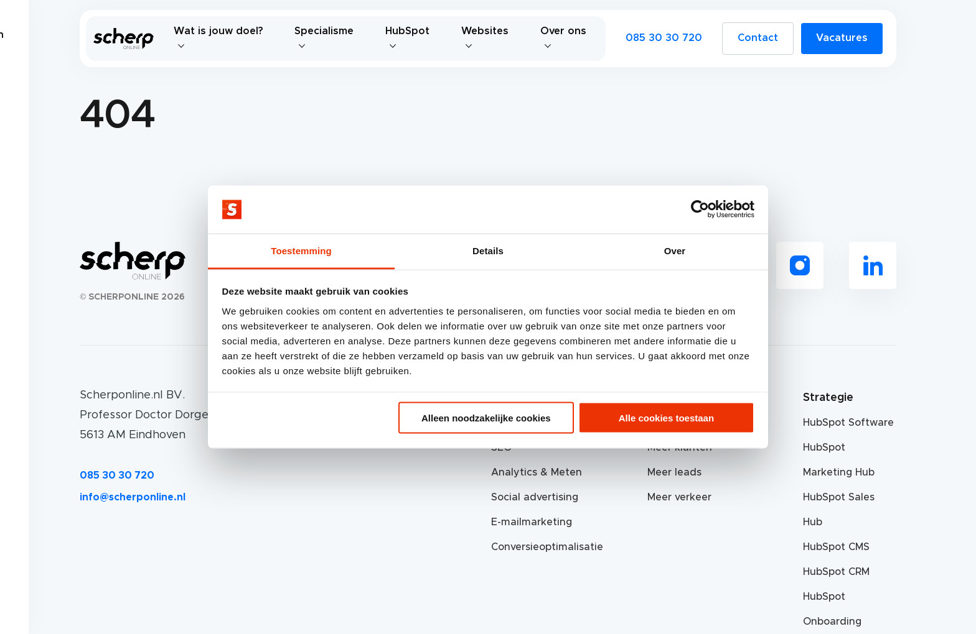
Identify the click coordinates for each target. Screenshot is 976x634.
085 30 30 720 (664, 38)
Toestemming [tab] (301, 250)
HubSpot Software (848, 423)
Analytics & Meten (536, 472)
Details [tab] (488, 250)
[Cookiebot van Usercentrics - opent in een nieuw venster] (699, 209)
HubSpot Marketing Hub (839, 460)
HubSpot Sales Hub (839, 509)
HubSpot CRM (836, 572)
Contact (758, 38)
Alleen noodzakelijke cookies (486, 418)
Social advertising (534, 497)
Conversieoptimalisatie (537, 547)
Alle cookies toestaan (666, 418)
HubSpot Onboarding (832, 609)
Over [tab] (675, 250)
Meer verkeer (679, 497)
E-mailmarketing (531, 522)
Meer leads (674, 472)
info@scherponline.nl (132, 497)
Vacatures (842, 38)
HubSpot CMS (836, 547)
